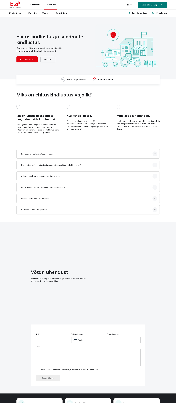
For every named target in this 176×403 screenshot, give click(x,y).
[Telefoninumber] (95, 340)
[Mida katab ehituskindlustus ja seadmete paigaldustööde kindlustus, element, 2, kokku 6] (88, 165)
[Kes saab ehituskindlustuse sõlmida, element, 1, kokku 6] (88, 154)
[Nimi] (52, 340)
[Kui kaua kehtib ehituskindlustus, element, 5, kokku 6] (88, 198)
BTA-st (46, 13)
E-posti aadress (113, 334)
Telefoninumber (78, 334)
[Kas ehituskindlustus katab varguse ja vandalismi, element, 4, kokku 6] (88, 187)
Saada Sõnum (48, 378)
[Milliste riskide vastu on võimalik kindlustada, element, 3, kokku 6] (88, 176)
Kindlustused (16, 13)
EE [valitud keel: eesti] (129, 5)
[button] (78, 340)
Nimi (38, 334)
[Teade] (88, 357)
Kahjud (32, 13)
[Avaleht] (15, 4)
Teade (38, 346)
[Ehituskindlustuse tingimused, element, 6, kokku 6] (88, 209)
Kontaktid (61, 13)
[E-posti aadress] (124, 340)
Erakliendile (35, 4)
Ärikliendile (50, 4)
